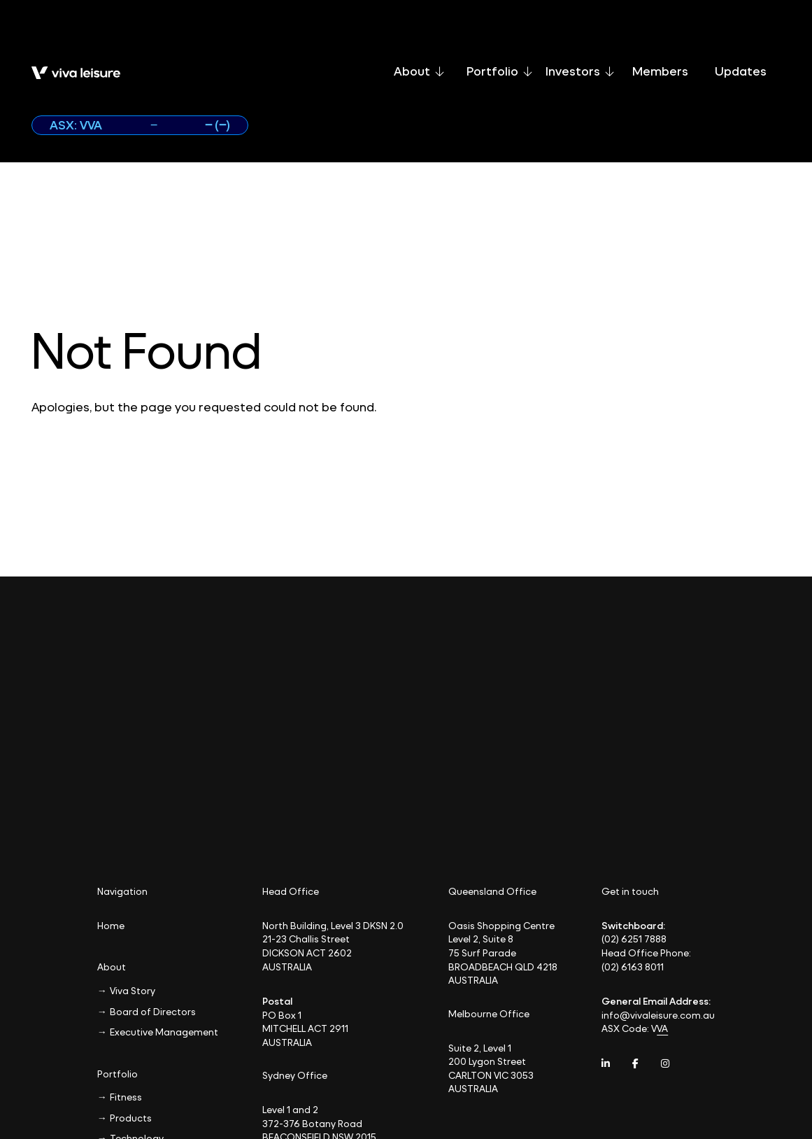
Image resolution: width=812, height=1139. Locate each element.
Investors (580, 71)
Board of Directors (153, 1011)
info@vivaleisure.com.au (658, 1015)
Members (660, 71)
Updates (741, 71)
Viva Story (132, 990)
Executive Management (164, 1032)
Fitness (126, 1097)
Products (131, 1118)
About (419, 71)
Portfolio (499, 71)
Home (110, 925)
